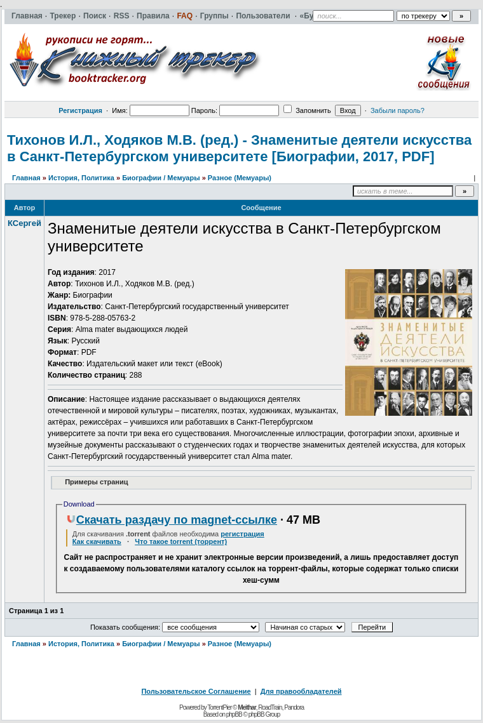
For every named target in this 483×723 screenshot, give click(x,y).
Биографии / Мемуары (161, 178)
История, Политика (81, 178)
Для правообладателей (301, 691)
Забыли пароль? (398, 110)
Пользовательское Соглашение (195, 691)
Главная (26, 178)
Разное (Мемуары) (239, 178)
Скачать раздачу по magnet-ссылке (171, 520)
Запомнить (306, 110)
